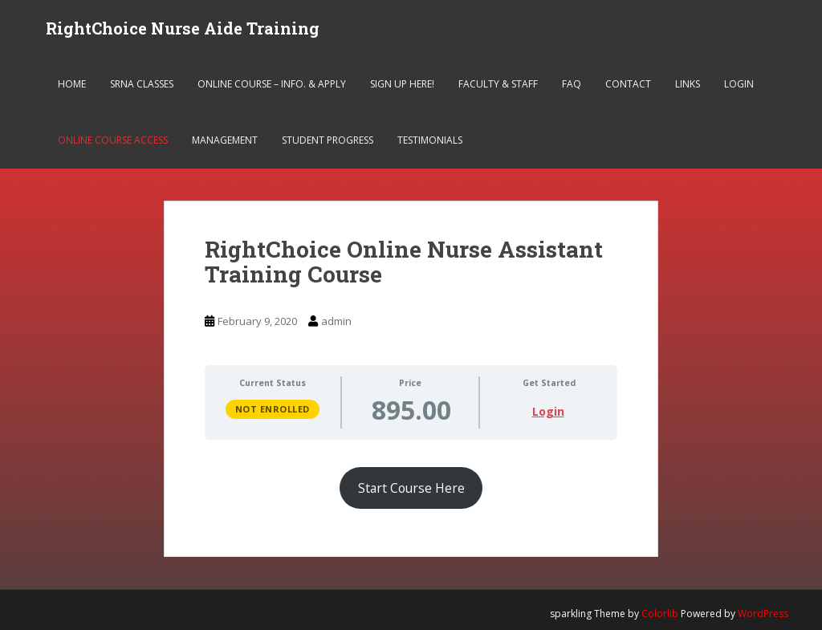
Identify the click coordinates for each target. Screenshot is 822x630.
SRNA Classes (141, 84)
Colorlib (659, 613)
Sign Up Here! (402, 84)
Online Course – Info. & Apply (271, 84)
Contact (628, 84)
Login (739, 84)
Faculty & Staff (498, 84)
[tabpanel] (411, 480)
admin (336, 321)
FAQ (571, 84)
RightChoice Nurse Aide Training (182, 28)
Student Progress (327, 140)
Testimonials (429, 140)
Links (687, 84)
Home (72, 84)
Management (225, 140)
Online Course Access (113, 140)
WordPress (763, 613)
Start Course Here (411, 488)
